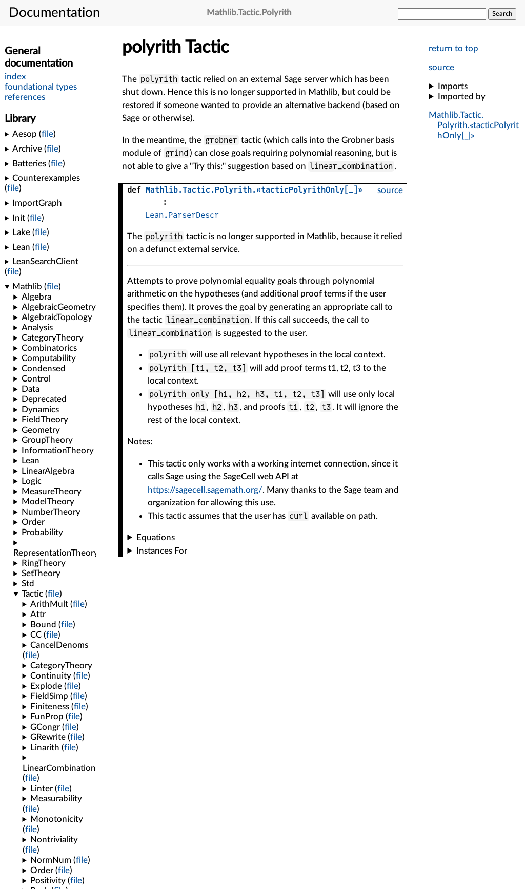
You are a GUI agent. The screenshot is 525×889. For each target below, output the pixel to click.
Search (502, 13)
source (441, 67)
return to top (453, 48)
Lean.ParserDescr (182, 215)
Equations (155, 537)
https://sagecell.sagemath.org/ (205, 489)
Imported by (462, 96)
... (474, 125)
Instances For (161, 550)
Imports (453, 86)
